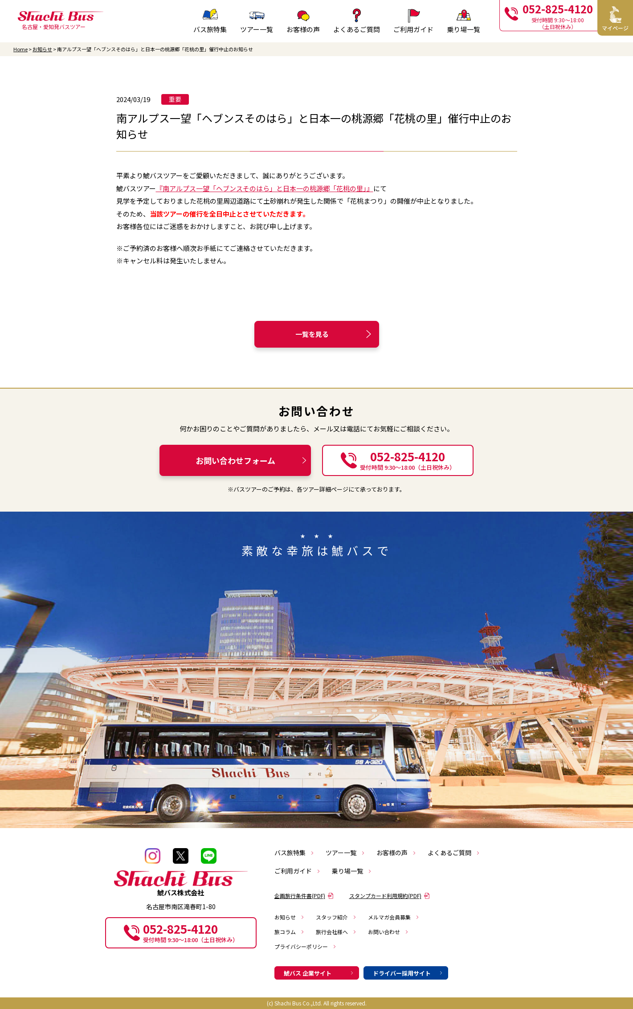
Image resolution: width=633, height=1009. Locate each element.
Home (20, 49)
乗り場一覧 (352, 870)
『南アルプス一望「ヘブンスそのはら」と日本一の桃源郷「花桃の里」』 (264, 188)
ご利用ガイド (297, 870)
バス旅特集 (294, 852)
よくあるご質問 (454, 852)
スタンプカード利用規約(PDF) (389, 895)
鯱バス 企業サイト (319, 973)
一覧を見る (334, 334)
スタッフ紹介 (336, 917)
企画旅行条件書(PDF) (304, 895)
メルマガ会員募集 (394, 917)
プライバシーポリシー (305, 946)
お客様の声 (396, 852)
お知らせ (42, 49)
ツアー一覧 (345, 852)
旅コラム (289, 931)
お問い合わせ (388, 931)
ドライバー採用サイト (408, 973)
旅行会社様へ (336, 931)
